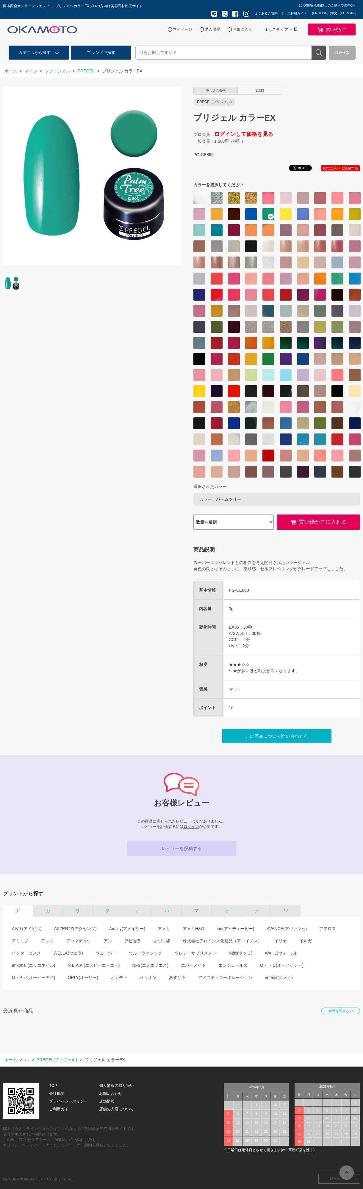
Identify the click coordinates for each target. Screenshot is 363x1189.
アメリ (164, 928)
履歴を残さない (340, 1011)
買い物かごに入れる (323, 522)
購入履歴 (212, 29)
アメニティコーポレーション (225, 977)
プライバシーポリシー (68, 1101)
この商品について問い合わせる (276, 736)
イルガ (305, 940)
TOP (53, 1085)
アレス (47, 940)
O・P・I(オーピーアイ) (33, 977)
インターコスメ (26, 953)
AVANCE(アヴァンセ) (287, 928)
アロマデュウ (78, 940)
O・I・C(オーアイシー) (281, 965)
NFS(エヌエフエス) (150, 965)
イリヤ (280, 940)
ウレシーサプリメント (195, 953)
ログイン (191, 826)
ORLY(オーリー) (83, 977)
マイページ (182, 29)
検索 (319, 53)
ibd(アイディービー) (235, 928)
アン (108, 940)
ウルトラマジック (145, 953)
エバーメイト (193, 965)
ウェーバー (106, 953)
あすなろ (177, 977)
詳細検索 (342, 53)
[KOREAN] (348, 13)
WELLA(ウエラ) (68, 953)
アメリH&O (193, 928)
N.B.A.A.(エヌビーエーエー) (94, 965)
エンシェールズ (233, 965)
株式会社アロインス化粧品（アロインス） (222, 940)
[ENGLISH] (320, 13)
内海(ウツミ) (240, 953)
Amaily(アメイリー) (127, 928)
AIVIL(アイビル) (27, 928)
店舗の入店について (116, 1109)
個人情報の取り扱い (116, 1085)
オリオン (148, 977)
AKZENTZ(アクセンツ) (75, 928)
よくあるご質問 (266, 13)
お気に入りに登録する (340, 168)
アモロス (327, 928)
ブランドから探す (23, 893)
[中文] (334, 13)
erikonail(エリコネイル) (33, 965)
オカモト (119, 977)
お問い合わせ (110, 1093)
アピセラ (132, 940)
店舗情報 (107, 1101)
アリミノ (20, 940)
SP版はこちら (339, 1178)
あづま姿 (162, 940)
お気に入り (242, 29)
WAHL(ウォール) (280, 953)
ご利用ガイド (297, 13)
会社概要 (57, 1093)
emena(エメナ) (279, 977)
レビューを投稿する (182, 848)
